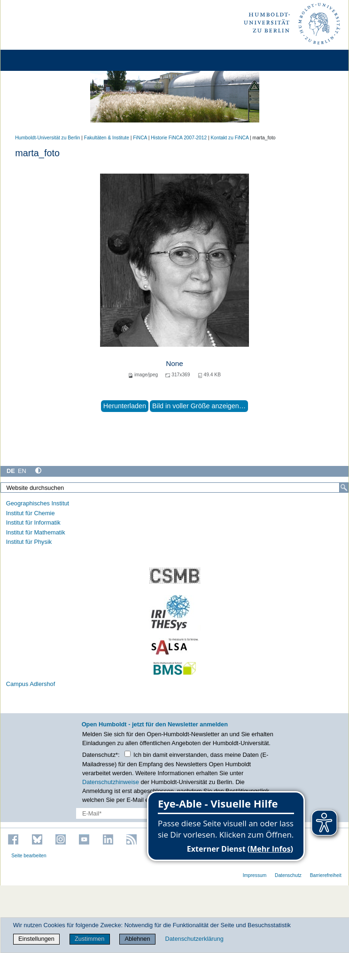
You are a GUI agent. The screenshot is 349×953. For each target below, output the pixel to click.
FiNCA (140, 137)
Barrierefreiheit (325, 875)
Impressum (255, 875)
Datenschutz (288, 875)
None (174, 363)
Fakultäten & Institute (106, 137)
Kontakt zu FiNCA (229, 137)
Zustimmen (89, 938)
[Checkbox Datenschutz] (127, 754)
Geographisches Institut (37, 503)
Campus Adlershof (30, 683)
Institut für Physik (29, 541)
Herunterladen (124, 406)
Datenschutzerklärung (194, 938)
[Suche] (344, 487)
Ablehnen (137, 938)
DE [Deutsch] (11, 470)
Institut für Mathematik (35, 532)
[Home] (34, 60)
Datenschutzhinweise (110, 781)
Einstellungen (36, 938)
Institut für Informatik (33, 522)
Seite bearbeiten (29, 855)
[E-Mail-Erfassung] (137, 813)
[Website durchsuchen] (174, 487)
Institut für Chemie (30, 513)
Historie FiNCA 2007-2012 (179, 137)
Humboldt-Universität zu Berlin (47, 137)
